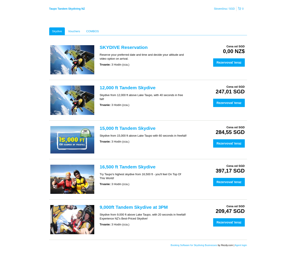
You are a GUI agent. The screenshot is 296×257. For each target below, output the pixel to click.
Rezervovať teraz (228, 62)
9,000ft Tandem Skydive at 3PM (134, 207)
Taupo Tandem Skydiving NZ (67, 8)
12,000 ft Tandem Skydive (128, 87)
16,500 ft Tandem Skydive (128, 166)
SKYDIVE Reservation (124, 47)
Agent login (241, 245)
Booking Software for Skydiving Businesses (194, 245)
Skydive (57, 31)
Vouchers (74, 31)
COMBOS (92, 31)
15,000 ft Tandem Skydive (128, 128)
